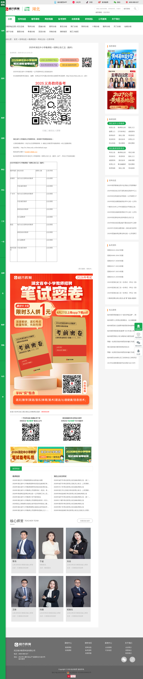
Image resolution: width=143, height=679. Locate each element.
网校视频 (49, 19)
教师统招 (32, 39)
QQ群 (138, 354)
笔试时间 (112, 139)
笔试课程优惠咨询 (69, 60)
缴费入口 (112, 131)
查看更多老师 (85, 521)
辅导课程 (35, 19)
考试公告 (41, 39)
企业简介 (128, 647)
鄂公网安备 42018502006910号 (79, 672)
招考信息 (22, 19)
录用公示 (131, 139)
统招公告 (112, 127)
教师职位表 (122, 127)
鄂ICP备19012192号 (59, 672)
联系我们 (128, 653)
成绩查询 (131, 131)
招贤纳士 (128, 650)
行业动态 (108, 650)
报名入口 (131, 127)
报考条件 (112, 135)
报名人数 (122, 135)
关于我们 (116, 19)
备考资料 (62, 19)
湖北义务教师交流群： (37, 412)
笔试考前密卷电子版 (49, 65)
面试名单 (122, 139)
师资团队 (89, 19)
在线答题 (76, 19)
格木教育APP (62, 2)
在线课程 (68, 650)
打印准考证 (122, 131)
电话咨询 (138, 337)
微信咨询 (138, 346)
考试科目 (131, 135)
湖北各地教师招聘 (69, 65)
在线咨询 (138, 329)
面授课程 (106, 12)
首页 (15, 39)
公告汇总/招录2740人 (48, 60)
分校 (10, 19)
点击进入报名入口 (31, 152)
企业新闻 (108, 647)
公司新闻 (102, 19)
